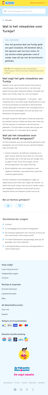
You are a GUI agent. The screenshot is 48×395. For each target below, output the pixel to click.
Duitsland (41, 383)
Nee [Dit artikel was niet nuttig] (20, 205)
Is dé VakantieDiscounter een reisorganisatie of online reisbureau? (24, 247)
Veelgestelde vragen (10, 273)
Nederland (32, 383)
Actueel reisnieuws (9, 289)
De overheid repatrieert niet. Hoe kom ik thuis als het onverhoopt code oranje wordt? (25, 234)
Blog (3, 298)
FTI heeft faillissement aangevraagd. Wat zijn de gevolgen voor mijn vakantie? (24, 240)
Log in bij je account (10, 269)
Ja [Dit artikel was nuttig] (8, 205)
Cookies (24, 383)
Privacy (17, 383)
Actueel (8, 20)
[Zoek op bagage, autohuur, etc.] (24, 11)
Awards (5, 314)
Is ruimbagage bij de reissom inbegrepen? (22, 228)
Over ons (5, 309)
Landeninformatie (9, 294)
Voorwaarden (8, 383)
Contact (8, 224)
